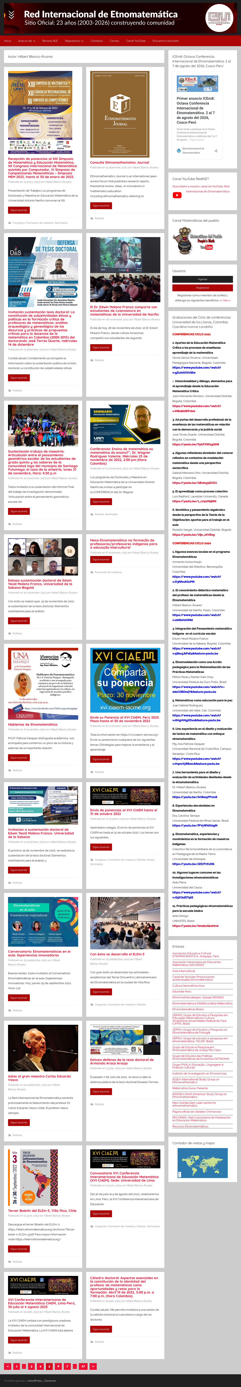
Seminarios (61, 222)
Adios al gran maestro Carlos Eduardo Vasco (39, 1078)
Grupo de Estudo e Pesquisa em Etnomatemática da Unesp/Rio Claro (196, 1049)
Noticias (99, 218)
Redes (150, 859)
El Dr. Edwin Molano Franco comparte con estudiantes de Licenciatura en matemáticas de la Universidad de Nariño (124, 310)
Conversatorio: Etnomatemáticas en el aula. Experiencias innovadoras (39, 953)
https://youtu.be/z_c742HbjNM (194, 501)
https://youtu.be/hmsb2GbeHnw (195, 926)
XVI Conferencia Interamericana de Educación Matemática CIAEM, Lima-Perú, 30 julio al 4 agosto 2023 (41, 1303)
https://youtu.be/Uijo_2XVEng (193, 534)
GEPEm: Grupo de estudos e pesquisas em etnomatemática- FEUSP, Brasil (200, 1040)
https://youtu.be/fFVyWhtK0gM (194, 825)
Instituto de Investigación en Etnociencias (199, 1073)
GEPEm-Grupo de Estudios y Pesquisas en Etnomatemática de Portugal (199, 1031)
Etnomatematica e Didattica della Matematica (202, 1003)
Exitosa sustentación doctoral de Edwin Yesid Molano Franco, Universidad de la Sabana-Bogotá (40, 584)
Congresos (19, 222)
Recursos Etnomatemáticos (190, 1126)
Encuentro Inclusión (166, 40)
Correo (114, 40)
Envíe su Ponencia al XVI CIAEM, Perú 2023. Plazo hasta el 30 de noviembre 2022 (124, 719)
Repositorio (74, 40)
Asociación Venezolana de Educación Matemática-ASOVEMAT (196, 963)
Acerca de (26, 40)
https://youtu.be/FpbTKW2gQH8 (195, 444)
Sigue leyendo (19, 210)
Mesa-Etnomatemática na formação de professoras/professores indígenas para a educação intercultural (123, 543)
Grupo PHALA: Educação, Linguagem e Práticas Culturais (197, 1066)
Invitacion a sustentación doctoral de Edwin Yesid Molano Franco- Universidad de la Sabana (41, 833)
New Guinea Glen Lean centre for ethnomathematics (194, 1104)
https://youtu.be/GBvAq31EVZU (194, 483)
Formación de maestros (40, 222)
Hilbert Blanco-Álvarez (58, 181)
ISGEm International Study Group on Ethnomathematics (195, 1081)
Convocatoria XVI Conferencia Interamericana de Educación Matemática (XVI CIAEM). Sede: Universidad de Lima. (124, 1176)
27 (83, 1366)
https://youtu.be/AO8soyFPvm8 (195, 797)
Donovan (50, 1380)
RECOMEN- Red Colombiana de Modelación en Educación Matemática (201, 1119)
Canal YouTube (136, 40)
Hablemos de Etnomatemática (32, 724)
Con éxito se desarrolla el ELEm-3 (117, 954)
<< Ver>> (224, 300)
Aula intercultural (183, 971)
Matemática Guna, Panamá (190, 1088)
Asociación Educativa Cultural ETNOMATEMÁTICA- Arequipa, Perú (195, 955)
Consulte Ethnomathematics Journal (119, 162)
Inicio (7, 40)
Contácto (97, 40)
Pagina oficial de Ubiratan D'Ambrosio (196, 1111)
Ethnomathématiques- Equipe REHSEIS (198, 997)
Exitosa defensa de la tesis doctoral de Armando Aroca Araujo (122, 1061)
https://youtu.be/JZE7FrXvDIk (193, 864)
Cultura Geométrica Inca (188, 985)
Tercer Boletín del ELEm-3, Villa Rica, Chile (42, 1210)
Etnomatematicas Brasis (188, 1009)
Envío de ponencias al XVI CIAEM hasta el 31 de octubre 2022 (123, 812)
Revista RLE (50, 40)
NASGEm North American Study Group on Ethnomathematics (199, 1095)
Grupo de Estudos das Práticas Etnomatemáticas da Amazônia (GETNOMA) (200, 1057)
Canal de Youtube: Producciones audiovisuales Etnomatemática (193, 978)
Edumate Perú (181, 991)
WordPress (35, 1380)
